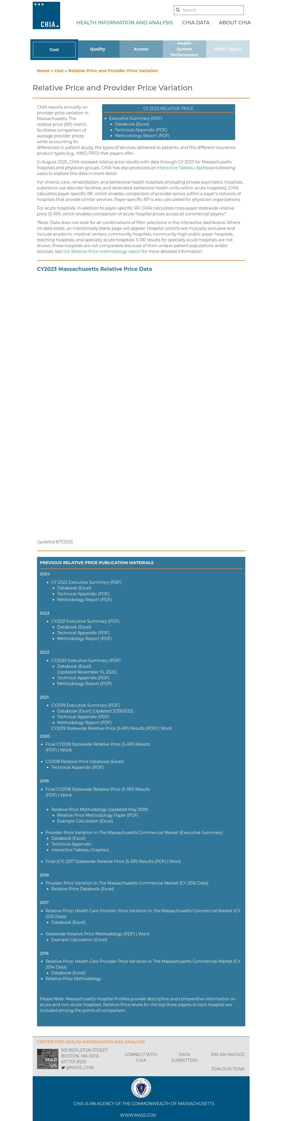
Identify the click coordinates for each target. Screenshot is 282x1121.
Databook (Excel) (132, 124)
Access (141, 49)
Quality (97, 49)
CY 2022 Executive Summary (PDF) (86, 582)
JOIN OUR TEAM (227, 1069)
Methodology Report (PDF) (142, 135)
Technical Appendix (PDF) (141, 130)
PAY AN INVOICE (228, 1054)
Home (44, 70)
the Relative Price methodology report (102, 251)
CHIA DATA (195, 22)
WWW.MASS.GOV (138, 1115)
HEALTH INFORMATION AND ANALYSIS (124, 22)
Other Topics (227, 49)
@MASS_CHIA (80, 1067)
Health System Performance (184, 49)
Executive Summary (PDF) (135, 118)
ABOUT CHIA (235, 22)
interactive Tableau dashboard (187, 167)
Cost (54, 49)
